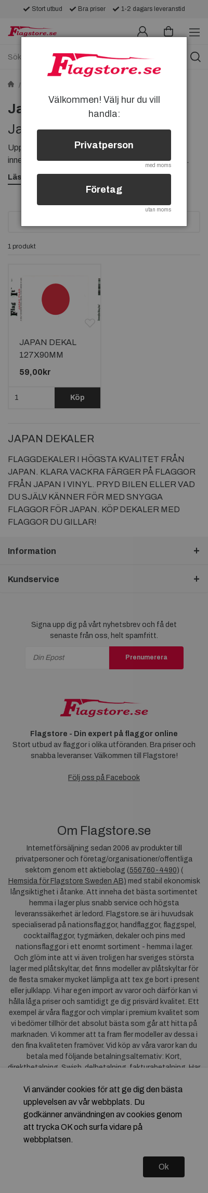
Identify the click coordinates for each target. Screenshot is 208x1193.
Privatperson (104, 145)
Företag (104, 189)
